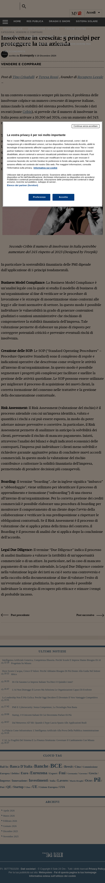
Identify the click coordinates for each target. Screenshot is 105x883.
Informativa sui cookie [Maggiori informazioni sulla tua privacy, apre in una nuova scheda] (45, 168)
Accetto (63, 197)
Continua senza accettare (86, 126)
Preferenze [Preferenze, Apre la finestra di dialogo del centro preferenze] (39, 197)
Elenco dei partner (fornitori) (22, 185)
